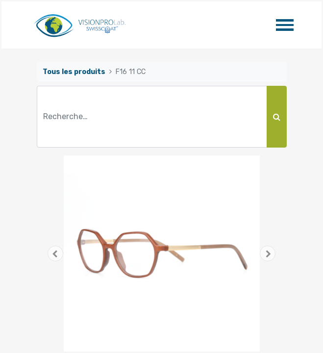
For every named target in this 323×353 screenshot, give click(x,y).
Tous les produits (74, 72)
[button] (56, 253)
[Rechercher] (277, 117)
